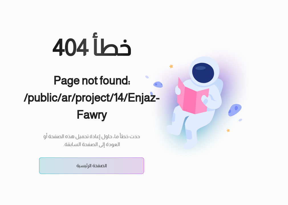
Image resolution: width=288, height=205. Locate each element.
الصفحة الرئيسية (91, 165)
